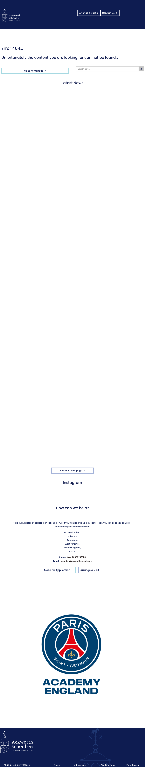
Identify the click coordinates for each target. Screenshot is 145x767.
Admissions (80, 765)
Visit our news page (71, 470)
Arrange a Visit (87, 13)
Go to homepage (33, 70)
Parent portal (133, 765)
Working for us (108, 765)
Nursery (58, 765)
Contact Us (107, 13)
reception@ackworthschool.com (76, 561)
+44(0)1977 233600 (76, 557)
